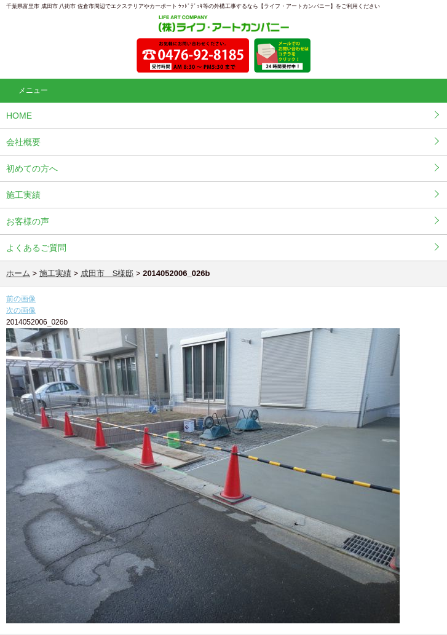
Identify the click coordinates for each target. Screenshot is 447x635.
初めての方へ (32, 168)
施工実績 (23, 195)
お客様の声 (27, 221)
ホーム (18, 273)
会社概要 (23, 142)
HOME (19, 115)
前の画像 (21, 298)
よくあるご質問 (36, 248)
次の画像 (21, 310)
